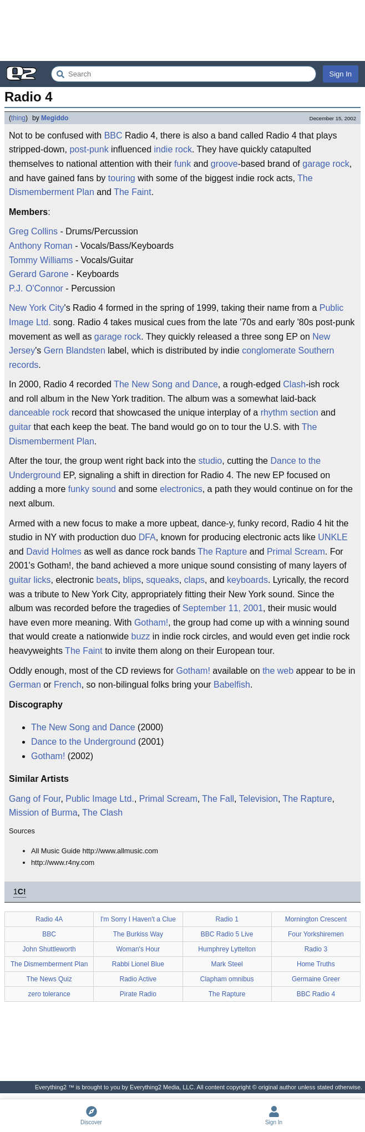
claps (194, 580)
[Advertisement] (182, 30)
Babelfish (232, 684)
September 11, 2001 (222, 608)
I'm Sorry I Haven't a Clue (138, 919)
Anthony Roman (41, 245)
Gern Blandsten (74, 350)
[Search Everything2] (183, 74)
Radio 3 (316, 949)
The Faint (132, 192)
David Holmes (54, 551)
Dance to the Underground (83, 741)
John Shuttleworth (49, 949)
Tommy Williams (41, 260)
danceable (29, 412)
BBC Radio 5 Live (227, 934)
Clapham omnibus (227, 979)
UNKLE (332, 537)
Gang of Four (34, 798)
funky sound (92, 489)
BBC (113, 135)
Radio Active (138, 979)
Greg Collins (33, 231)
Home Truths (316, 964)
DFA (147, 537)
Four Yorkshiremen (316, 934)
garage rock (325, 163)
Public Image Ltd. (99, 798)
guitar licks (30, 580)
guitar (20, 427)
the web (277, 670)
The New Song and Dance (166, 384)
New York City (36, 308)
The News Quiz (49, 979)
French (68, 684)
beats (107, 580)
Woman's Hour (138, 949)
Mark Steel (226, 964)
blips (132, 580)
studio (210, 460)
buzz (140, 636)
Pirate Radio (138, 994)
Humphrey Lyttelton (227, 949)
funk (182, 163)
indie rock (173, 149)
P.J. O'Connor (36, 288)
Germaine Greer (316, 979)
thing (18, 118)
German (25, 684)
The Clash (102, 812)
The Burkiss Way (138, 934)
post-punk (88, 149)
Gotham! (151, 622)
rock (60, 412)
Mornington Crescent (316, 919)
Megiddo (54, 118)
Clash (294, 384)
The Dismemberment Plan (49, 964)
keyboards (247, 580)
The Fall (218, 798)
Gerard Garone (39, 274)
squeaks (162, 580)
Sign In (340, 74)
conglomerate (269, 350)
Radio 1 (226, 919)
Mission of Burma (43, 812)
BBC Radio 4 (316, 994)
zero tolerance (49, 994)
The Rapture (222, 551)
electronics (181, 489)
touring (121, 178)
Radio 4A (49, 919)
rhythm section (289, 412)
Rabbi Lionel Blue (138, 964)
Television (258, 798)
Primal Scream (296, 551)
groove (224, 163)
